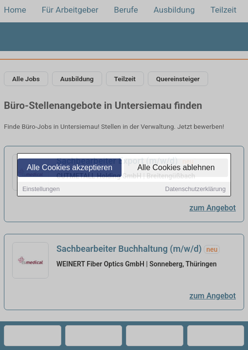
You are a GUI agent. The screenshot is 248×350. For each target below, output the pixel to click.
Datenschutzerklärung (195, 189)
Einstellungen (41, 189)
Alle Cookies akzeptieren (69, 168)
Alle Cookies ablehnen (175, 168)
